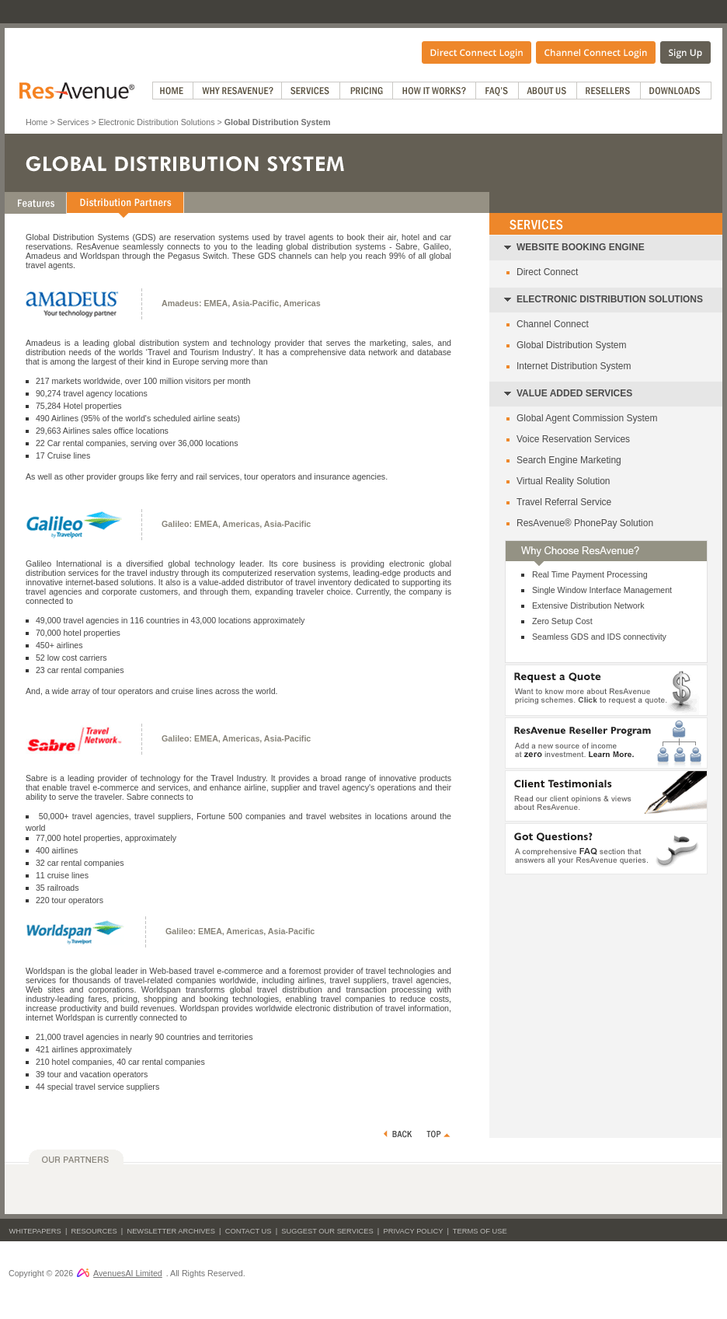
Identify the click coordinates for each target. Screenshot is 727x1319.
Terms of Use (480, 1231)
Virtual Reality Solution (563, 481)
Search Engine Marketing (569, 460)
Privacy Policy (413, 1231)
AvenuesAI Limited (119, 1273)
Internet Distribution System (574, 366)
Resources (94, 1231)
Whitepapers (35, 1231)
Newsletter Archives (171, 1231)
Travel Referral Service (564, 502)
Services (73, 122)
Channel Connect (553, 324)
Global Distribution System (571, 345)
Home (36, 122)
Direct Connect (547, 272)
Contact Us (248, 1231)
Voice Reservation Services (573, 439)
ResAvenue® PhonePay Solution (585, 523)
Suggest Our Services (327, 1231)
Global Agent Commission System (587, 418)
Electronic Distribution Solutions (157, 122)
